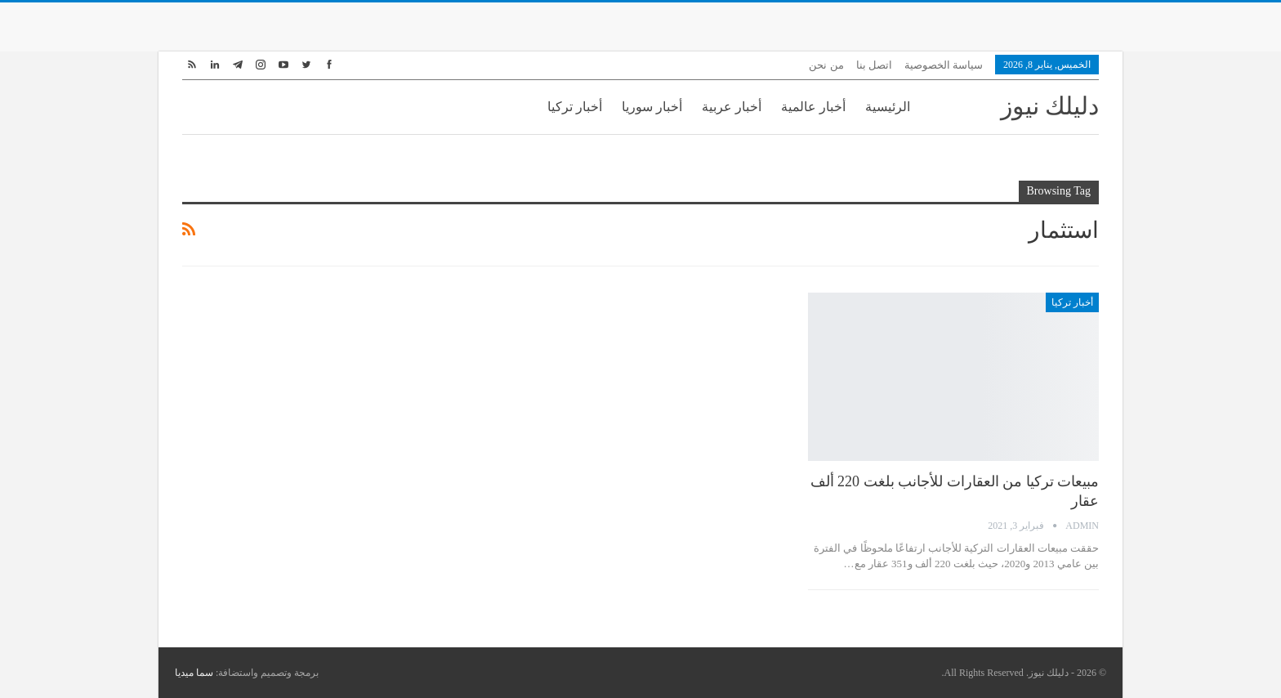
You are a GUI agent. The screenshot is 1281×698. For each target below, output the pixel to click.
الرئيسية (887, 107)
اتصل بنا (874, 65)
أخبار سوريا (652, 107)
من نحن (826, 65)
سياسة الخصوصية (943, 65)
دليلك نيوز (1050, 105)
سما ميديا (194, 672)
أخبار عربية (731, 107)
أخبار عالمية (813, 107)
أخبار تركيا (574, 107)
